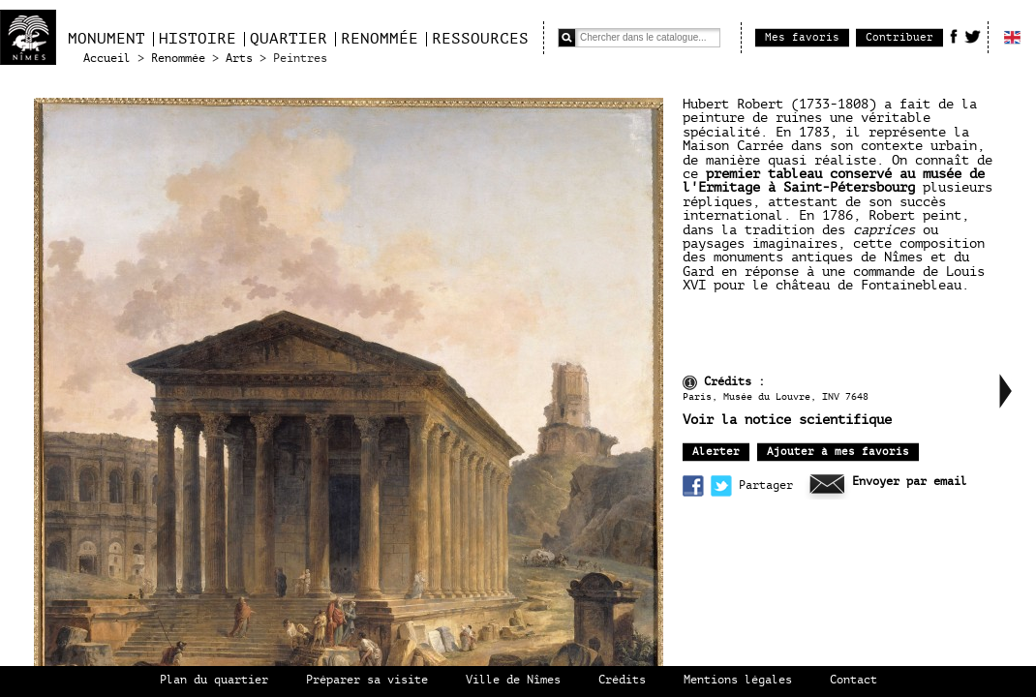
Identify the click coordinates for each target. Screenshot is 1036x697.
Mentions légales (738, 680)
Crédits (622, 680)
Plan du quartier (214, 680)
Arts (239, 58)
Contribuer (899, 37)
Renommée (379, 38)
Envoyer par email (909, 481)
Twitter (972, 36)
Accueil (107, 58)
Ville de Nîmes (513, 680)
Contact (853, 680)
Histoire (197, 38)
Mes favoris (802, 37)
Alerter (716, 451)
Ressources (480, 38)
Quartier (288, 38)
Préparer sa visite (367, 680)
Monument (106, 38)
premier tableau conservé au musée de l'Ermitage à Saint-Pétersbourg (834, 181)
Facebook (954, 36)
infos (690, 383)
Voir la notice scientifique (787, 420)
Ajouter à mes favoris (838, 451)
